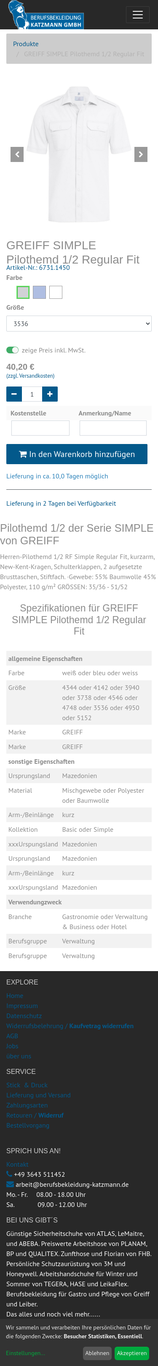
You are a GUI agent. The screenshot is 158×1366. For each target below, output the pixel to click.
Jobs (12, 1046)
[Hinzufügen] (50, 394)
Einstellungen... (25, 1353)
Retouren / (21, 1115)
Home (14, 995)
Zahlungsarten (27, 1105)
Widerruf (51, 1115)
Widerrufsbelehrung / (70, 1025)
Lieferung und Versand (38, 1095)
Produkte (26, 43)
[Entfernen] (14, 394)
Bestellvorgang (27, 1125)
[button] (17, 154)
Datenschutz (24, 1015)
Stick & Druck (27, 1085)
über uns (18, 1056)
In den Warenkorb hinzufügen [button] (77, 454)
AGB (12, 1036)
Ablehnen (97, 1353)
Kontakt (17, 1164)
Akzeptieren (132, 1353)
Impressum (22, 1005)
